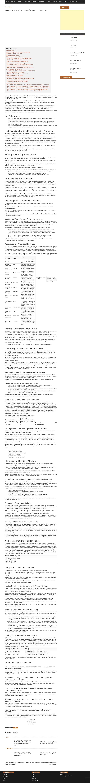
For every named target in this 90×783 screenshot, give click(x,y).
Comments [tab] (73, 34)
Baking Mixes (73, 37)
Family (10, 7)
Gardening (41, 1)
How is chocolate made (76, 60)
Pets (65, 1)
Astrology (5, 774)
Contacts (62, 774)
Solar (55, 1)
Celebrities (5, 776)
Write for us (73, 1)
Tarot (4, 780)
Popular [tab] (64, 34)
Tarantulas (34, 778)
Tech (60, 1)
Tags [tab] (81, 34)
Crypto (20, 1)
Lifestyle (48, 1)
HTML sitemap (35, 780)
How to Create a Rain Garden (77, 53)
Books (13, 1)
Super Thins (73, 45)
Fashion (27, 1)
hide (16, 48)
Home (7, 1)
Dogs (33, 776)
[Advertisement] (72, 21)
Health (34, 1)
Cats (33, 774)
